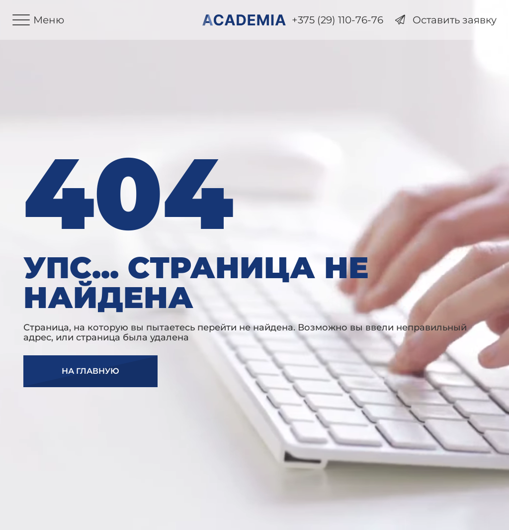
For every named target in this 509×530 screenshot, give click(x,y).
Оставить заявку (446, 20)
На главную (90, 371)
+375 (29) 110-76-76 (337, 20)
